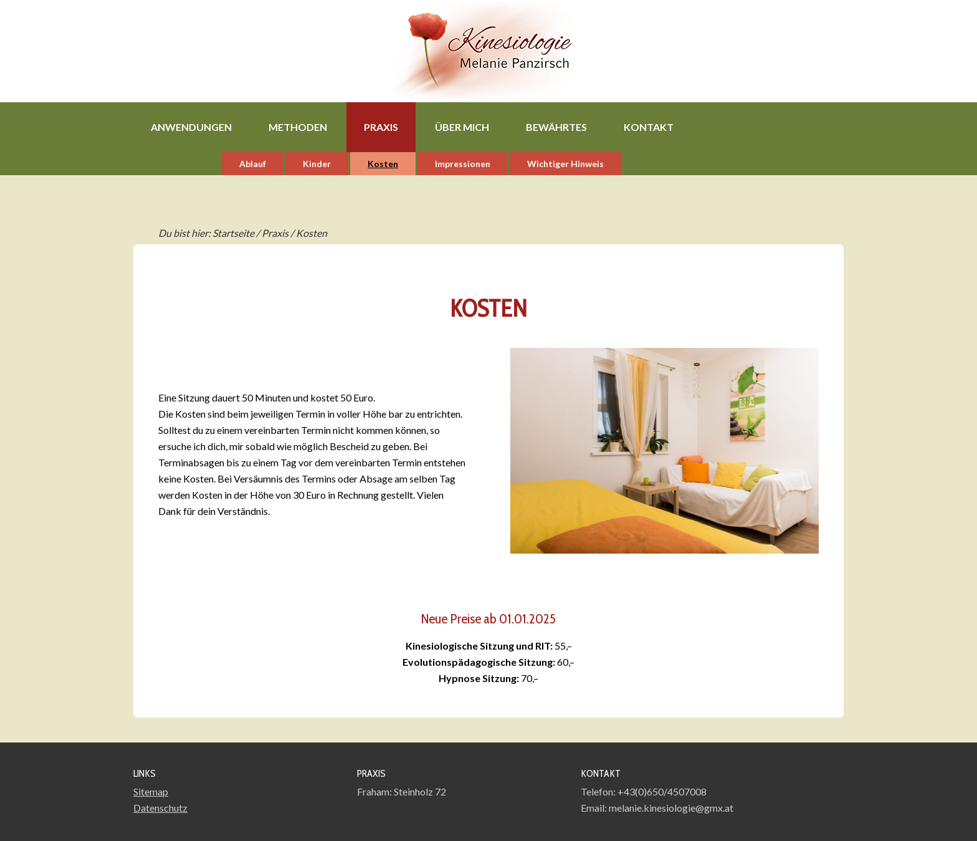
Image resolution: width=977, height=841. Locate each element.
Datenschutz (160, 808)
